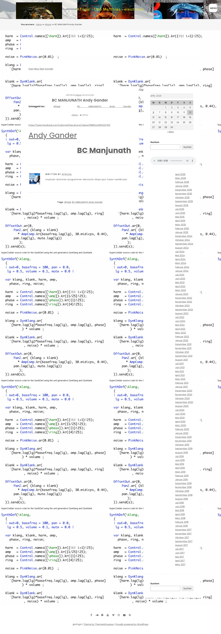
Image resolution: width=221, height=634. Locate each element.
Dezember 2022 (183, 298)
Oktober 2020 (182, 398)
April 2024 (180, 259)
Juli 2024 (180, 251)
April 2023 (180, 286)
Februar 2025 (182, 228)
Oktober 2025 (182, 197)
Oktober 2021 (182, 352)
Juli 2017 (179, 549)
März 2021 (180, 379)
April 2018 (180, 514)
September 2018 (183, 495)
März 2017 (180, 564)
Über (41, 68)
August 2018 (181, 498)
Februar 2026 (182, 182)
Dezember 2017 (183, 529)
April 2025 (180, 220)
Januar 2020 (181, 433)
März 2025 (180, 224)
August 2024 (182, 247)
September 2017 (183, 541)
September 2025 (184, 201)
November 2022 (183, 301)
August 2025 (181, 205)
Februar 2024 (182, 267)
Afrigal (48, 24)
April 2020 (180, 421)
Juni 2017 (180, 552)
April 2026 (180, 174)
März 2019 (180, 471)
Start (31, 68)
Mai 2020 (180, 417)
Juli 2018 (179, 502)
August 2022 (181, 313)
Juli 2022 (179, 317)
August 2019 (181, 452)
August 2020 (182, 406)
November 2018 (183, 487)
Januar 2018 (181, 525)
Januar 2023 (181, 294)
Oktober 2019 (182, 444)
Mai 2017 (179, 556)
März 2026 (180, 178)
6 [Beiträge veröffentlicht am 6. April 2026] (153, 112)
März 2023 (180, 290)
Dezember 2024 (183, 236)
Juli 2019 (179, 456)
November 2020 (183, 394)
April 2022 (180, 328)
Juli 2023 (179, 274)
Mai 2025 (180, 216)
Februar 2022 (182, 336)
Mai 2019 (179, 464)
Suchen (154, 142)
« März (170, 131)
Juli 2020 (179, 410)
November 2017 (183, 533)
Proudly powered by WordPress (132, 624)
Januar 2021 (181, 386)
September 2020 (184, 402)
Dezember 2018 (183, 483)
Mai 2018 (179, 510)
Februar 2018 (182, 522)
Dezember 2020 (183, 390)
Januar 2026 (181, 186)
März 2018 (180, 518)
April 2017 (180, 560)
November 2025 (183, 193)
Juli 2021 (179, 363)
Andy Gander (53, 135)
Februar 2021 (181, 382)
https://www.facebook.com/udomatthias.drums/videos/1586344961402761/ (69, 125)
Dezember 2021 (183, 344)
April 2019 (180, 467)
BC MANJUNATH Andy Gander (104, 106)
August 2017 (181, 545)
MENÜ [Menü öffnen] (213, 8)
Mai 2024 (180, 255)
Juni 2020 (180, 413)
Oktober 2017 (182, 537)
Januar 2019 (181, 479)
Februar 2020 (182, 429)
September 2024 (184, 243)
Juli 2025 (179, 209)
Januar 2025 (181, 232)
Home (39, 24)
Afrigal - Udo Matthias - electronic (110, 9)
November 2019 (183, 440)
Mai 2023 (180, 282)
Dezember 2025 (183, 189)
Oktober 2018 (182, 491)
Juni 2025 (180, 213)
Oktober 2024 (182, 240)
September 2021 (183, 355)
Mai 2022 (180, 325)
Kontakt (49, 68)
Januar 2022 (181, 340)
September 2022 (184, 309)
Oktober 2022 (182, 305)
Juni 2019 (180, 460)
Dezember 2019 (183, 437)
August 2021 (181, 359)
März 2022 (180, 332)
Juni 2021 (180, 367)
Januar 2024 (182, 271)
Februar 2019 (182, 475)
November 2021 (183, 348)
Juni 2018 (180, 506)
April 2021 (180, 375)
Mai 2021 (179, 371)
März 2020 (180, 425)
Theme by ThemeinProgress (98, 624)
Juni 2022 (180, 321)
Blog (36, 68)
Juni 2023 (180, 278)
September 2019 (183, 448)
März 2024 (180, 263)
